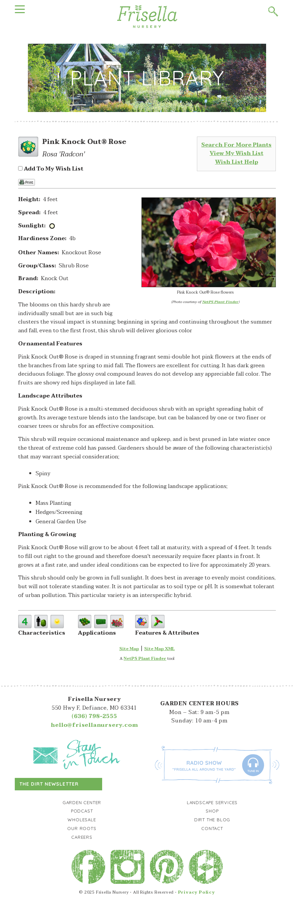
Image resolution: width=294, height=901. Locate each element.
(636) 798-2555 (94, 716)
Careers (81, 837)
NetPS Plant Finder (220, 302)
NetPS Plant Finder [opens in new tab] (145, 658)
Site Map (129, 648)
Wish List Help (236, 162)
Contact (212, 828)
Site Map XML (159, 648)
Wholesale (82, 819)
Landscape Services (212, 802)
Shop (212, 811)
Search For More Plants (236, 145)
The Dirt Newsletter (49, 784)
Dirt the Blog (212, 819)
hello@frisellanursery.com (94, 725)
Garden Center (81, 802)
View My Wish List (236, 153)
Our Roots (81, 828)
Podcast (82, 811)
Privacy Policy (196, 892)
